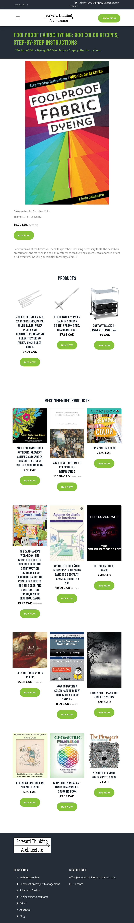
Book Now (109, 18)
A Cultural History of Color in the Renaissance (67, 467)
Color (47, 211)
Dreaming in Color (104, 448)
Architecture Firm (29, 877)
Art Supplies (36, 211)
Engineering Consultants (33, 897)
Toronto (74, 6)
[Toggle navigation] (18, 18)
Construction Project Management (39, 884)
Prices (22, 903)
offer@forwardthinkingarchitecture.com (99, 2)
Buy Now (24, 235)
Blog (22, 916)
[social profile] (27, 5)
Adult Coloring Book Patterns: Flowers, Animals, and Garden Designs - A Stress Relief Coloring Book (29, 456)
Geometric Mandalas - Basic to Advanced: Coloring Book (67, 787)
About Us (24, 909)
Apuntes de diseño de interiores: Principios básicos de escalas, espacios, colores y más (67, 574)
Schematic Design (29, 890)
